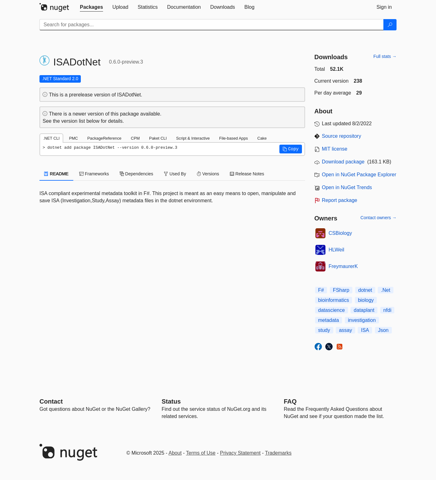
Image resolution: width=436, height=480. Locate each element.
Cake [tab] (262, 138)
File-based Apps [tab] (233, 138)
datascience (331, 310)
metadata (328, 320)
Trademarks (278, 453)
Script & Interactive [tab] (193, 138)
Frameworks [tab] (94, 174)
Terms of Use (200, 453)
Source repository (341, 136)
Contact (51, 401)
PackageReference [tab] (104, 138)
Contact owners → (379, 217)
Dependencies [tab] (136, 174)
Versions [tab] (208, 174)
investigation (362, 320)
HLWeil (336, 249)
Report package (339, 200)
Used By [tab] (175, 174)
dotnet (365, 290)
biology (366, 300)
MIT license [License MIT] (335, 149)
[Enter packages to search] (211, 24)
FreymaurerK (343, 266)
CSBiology (340, 233)
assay (345, 330)
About (175, 453)
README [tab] (56, 174)
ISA (365, 330)
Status (171, 401)
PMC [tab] (73, 138)
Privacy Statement (240, 453)
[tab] (91, 7)
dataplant (364, 310)
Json (383, 330)
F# (321, 290)
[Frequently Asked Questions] (290, 401)
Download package (343, 161)
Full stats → (385, 56)
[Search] (390, 24)
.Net (385, 290)
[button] (290, 149)
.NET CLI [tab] (51, 138)
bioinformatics (333, 300)
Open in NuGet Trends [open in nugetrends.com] (347, 187)
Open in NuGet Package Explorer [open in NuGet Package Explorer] (359, 174)
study (324, 330)
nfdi (387, 310)
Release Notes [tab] (247, 174)
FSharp (341, 290)
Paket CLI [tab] (158, 138)
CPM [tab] (135, 138)
